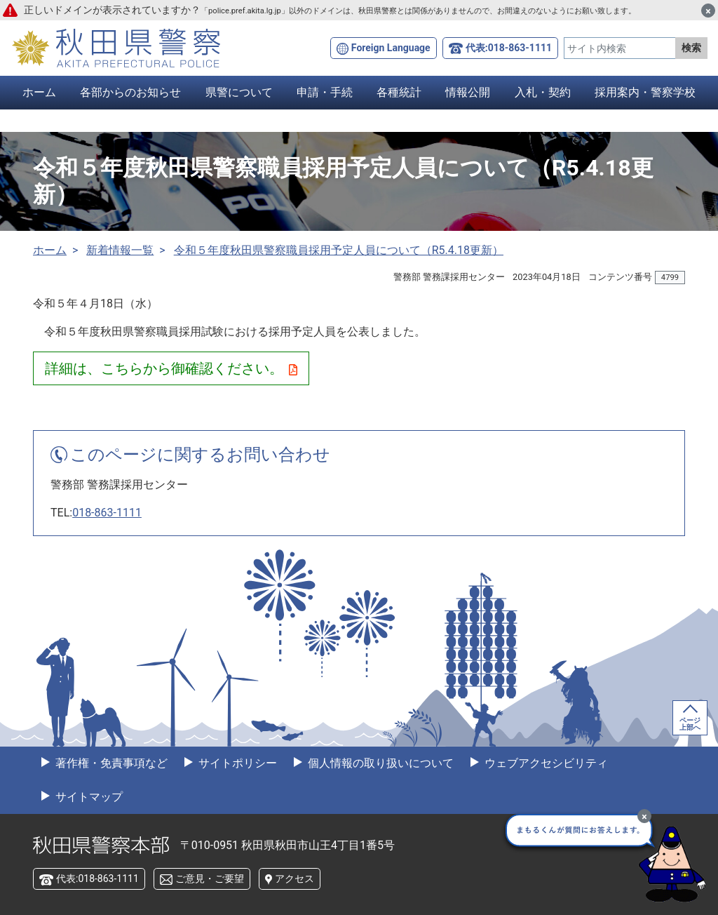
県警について (239, 92)
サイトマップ (88, 796)
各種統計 (399, 92)
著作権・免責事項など (110, 763)
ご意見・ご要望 (209, 878)
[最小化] (644, 816)
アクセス (294, 878)
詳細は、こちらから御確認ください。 (171, 368)
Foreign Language (391, 47)
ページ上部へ (689, 723)
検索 (691, 47)
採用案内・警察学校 (645, 92)
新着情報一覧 (120, 250)
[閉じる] (708, 11)
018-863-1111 (107, 512)
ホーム (39, 92)
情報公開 (467, 92)
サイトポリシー (236, 763)
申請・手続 (325, 92)
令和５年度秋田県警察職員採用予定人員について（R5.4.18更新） (338, 250)
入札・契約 (543, 92)
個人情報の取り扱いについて (379, 763)
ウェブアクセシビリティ (545, 763)
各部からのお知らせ (130, 92)
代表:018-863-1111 (509, 47)
